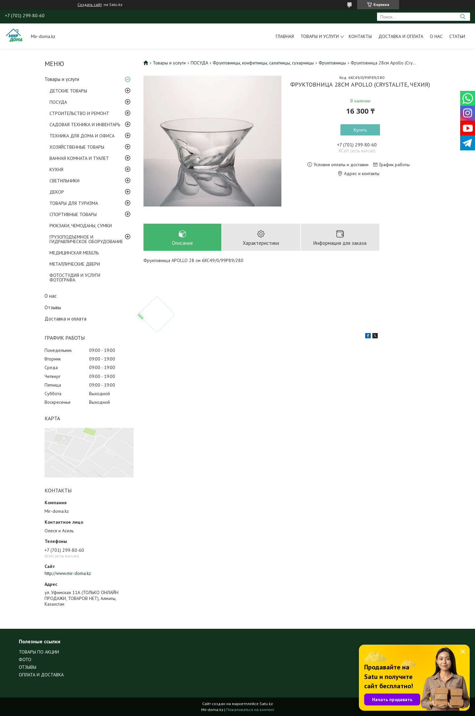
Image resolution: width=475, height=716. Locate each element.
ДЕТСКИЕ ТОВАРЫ (68, 91)
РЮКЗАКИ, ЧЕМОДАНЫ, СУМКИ (80, 226)
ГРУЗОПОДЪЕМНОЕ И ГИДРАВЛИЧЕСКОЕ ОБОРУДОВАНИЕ (86, 239)
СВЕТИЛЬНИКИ (64, 181)
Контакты (360, 36)
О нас (436, 36)
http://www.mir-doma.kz (68, 573)
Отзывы (53, 307)
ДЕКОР (56, 192)
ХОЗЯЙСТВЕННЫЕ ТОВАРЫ (76, 147)
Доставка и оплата (400, 36)
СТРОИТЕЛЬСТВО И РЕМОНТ (79, 113)
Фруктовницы (332, 62)
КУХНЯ (56, 169)
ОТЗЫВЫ (27, 667)
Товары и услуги (320, 36)
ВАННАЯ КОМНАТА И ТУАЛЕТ (79, 158)
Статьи (457, 36)
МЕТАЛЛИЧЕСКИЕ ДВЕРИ (74, 264)
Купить (360, 130)
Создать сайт (90, 4)
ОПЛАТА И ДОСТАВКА (41, 675)
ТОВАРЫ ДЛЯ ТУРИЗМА (73, 203)
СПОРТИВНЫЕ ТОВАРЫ (73, 214)
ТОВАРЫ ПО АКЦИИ (39, 652)
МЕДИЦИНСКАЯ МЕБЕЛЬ (74, 253)
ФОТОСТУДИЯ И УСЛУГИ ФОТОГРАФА (74, 277)
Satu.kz (266, 703)
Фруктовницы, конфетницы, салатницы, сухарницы (263, 62)
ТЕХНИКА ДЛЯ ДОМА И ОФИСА (81, 136)
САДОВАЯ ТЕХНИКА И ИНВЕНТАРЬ (84, 125)
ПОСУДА (58, 102)
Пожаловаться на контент (250, 709)
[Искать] (462, 17)
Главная (285, 36)
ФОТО (25, 659)
